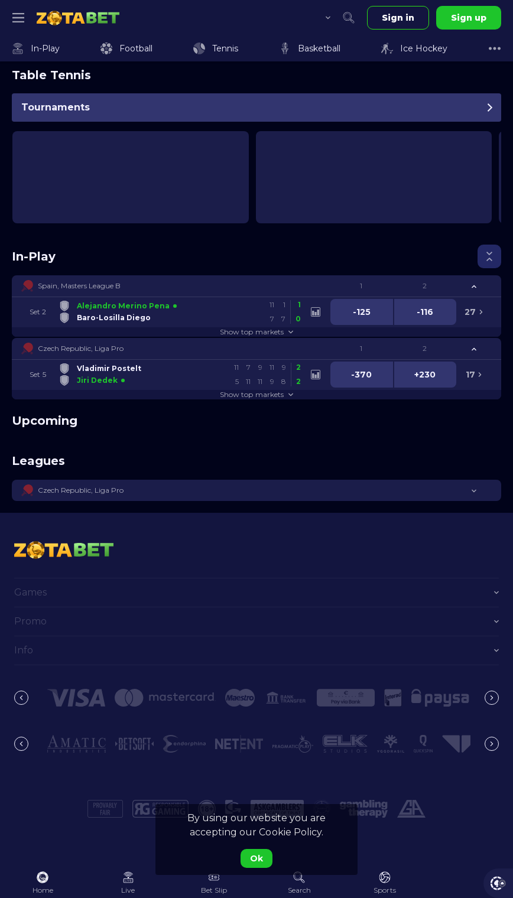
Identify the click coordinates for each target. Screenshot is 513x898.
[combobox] (319, 18)
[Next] (492, 698)
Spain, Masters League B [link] (79, 285)
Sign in (398, 17)
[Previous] (21, 698)
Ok (256, 858)
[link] (78, 18)
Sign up (468, 17)
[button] (256, 286)
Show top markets (256, 331)
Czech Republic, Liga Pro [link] (81, 348)
